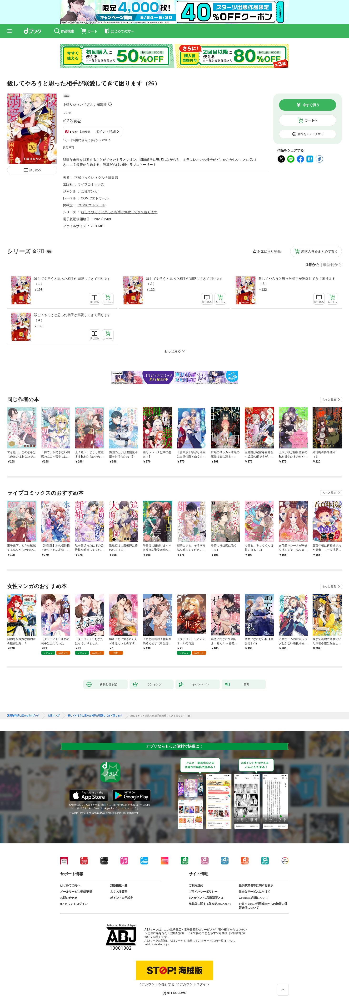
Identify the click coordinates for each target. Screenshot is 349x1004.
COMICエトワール (95, 198)
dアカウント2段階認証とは (206, 898)
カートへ (311, 120)
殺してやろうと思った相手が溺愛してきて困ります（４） (72, 317)
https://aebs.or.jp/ (158, 944)
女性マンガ (89, 191)
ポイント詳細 (106, 131)
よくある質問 (118, 891)
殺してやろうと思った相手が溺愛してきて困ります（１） (72, 281)
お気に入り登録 (269, 251)
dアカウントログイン (74, 903)
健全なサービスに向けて (254, 891)
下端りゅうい (73, 104)
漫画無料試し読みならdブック (23, 715)
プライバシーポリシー (203, 891)
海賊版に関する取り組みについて (210, 903)
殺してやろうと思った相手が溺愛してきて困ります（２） (184, 281)
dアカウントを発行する (157, 984)
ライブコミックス (91, 184)
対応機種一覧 (118, 885)
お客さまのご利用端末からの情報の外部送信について (263, 905)
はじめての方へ (70, 885)
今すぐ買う (311, 105)
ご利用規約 (196, 885)
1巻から (313, 265)
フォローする (110, 104)
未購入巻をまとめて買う (319, 251)
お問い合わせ (68, 898)
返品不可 (68, 147)
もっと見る (329, 399)
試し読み (35, 170)
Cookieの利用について (253, 898)
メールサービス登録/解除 (76, 891)
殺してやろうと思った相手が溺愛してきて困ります (119, 212)
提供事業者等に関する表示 (256, 885)
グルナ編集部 (97, 104)
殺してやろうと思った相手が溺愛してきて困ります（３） (297, 281)
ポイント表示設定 (121, 898)
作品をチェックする (311, 134)
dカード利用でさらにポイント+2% (85, 140)
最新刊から (332, 265)
